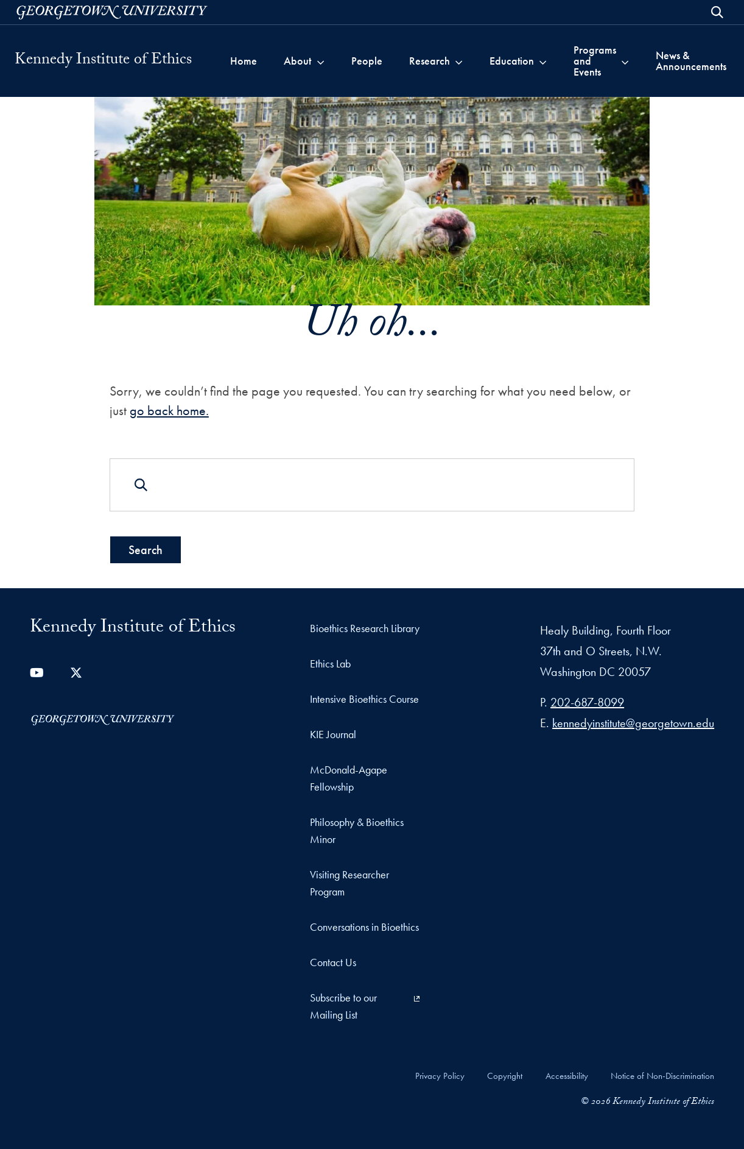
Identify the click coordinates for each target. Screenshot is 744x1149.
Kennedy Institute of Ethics (103, 61)
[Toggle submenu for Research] (458, 61)
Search (145, 550)
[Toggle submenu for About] (320, 61)
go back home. (169, 410)
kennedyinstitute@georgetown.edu (633, 723)
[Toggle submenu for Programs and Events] (625, 61)
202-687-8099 (587, 702)
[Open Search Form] (717, 12)
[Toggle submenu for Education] (542, 61)
